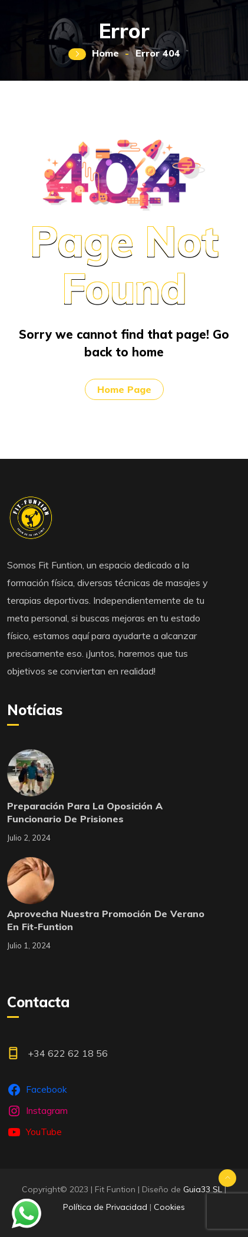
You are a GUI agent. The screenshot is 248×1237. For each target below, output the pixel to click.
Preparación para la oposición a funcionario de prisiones (85, 812)
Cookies (169, 1207)
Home (105, 53)
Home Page (124, 389)
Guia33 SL (202, 1189)
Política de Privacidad (105, 1207)
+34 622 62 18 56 (68, 1053)
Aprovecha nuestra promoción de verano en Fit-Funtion (105, 920)
